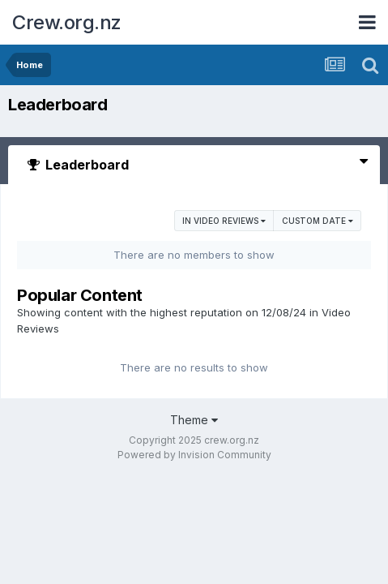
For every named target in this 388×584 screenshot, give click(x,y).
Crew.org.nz (67, 22)
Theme (194, 420)
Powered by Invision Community (194, 455)
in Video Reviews (224, 220)
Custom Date (317, 220)
